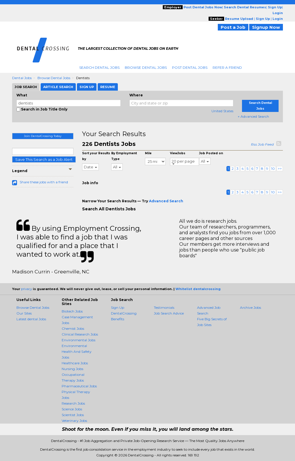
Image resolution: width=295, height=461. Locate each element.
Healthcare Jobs (75, 363)
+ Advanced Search (253, 116)
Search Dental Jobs (99, 67)
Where (136, 95)
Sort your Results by (96, 156)
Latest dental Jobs (31, 319)
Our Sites (24, 313)
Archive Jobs (250, 307)
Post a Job (233, 27)
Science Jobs (72, 409)
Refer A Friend (227, 67)
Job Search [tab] (26, 87)
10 (273, 168)
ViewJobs (177, 153)
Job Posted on (211, 153)
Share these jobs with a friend (44, 182)
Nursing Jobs (72, 369)
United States (222, 111)
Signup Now (266, 27)
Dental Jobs (22, 78)
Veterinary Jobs (74, 420)
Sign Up (117, 307)
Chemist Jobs (73, 328)
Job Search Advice (169, 313)
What (21, 95)
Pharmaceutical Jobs (79, 386)
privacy (26, 289)
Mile (148, 153)
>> (280, 168)
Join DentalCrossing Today (42, 136)
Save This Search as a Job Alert (44, 159)
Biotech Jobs (72, 311)
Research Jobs (73, 403)
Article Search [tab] (58, 87)
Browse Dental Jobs (146, 67)
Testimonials (164, 307)
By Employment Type (124, 156)
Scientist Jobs (73, 415)
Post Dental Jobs (189, 67)
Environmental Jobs (78, 340)
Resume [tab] (107, 87)
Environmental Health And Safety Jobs (77, 351)
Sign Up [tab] (87, 87)
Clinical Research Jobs (80, 334)
